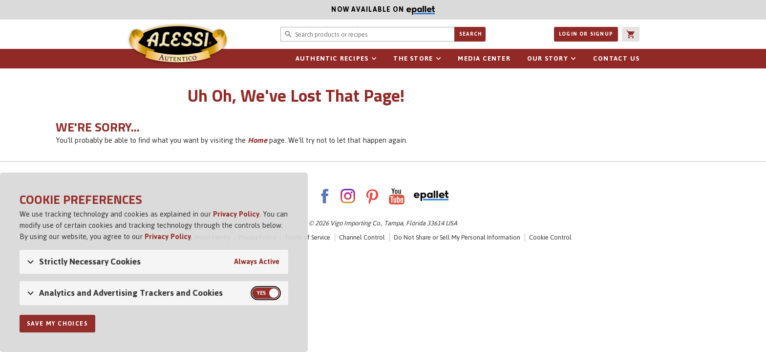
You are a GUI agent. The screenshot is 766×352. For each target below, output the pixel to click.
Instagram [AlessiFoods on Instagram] (348, 196)
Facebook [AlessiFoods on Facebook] (324, 196)
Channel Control (362, 237)
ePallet (431, 196)
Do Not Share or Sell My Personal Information (457, 237)
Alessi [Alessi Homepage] (178, 45)
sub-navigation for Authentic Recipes (373, 58)
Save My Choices (57, 324)
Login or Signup (586, 34)
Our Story (547, 58)
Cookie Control (550, 237)
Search (470, 34)
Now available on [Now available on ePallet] (217, 9)
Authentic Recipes (332, 58)
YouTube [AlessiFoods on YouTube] (396, 196)
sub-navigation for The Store (438, 58)
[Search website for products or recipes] (367, 34)
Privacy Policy (236, 214)
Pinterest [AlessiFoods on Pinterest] (372, 196)
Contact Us (616, 58)
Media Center (484, 58)
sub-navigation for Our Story (573, 58)
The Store (413, 58)
